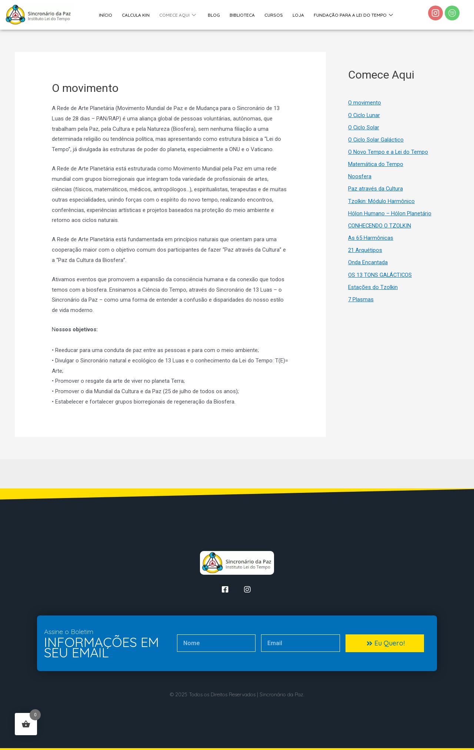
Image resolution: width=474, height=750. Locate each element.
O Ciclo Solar (364, 128)
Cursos (272, 14)
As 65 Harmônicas (370, 241)
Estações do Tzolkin (373, 291)
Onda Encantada (368, 265)
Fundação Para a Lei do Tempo (351, 15)
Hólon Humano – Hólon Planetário (389, 215)
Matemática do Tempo (375, 165)
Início (106, 14)
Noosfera (359, 178)
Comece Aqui (177, 15)
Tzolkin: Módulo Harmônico (381, 203)
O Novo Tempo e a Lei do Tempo (388, 153)
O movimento (364, 103)
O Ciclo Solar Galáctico (376, 140)
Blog (213, 14)
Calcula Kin (136, 14)
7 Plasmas (361, 303)
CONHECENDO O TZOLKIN (380, 228)
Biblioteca (241, 14)
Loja (296, 14)
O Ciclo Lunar (364, 115)
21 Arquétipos (365, 253)
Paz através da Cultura (375, 191)
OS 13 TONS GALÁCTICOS (380, 278)
